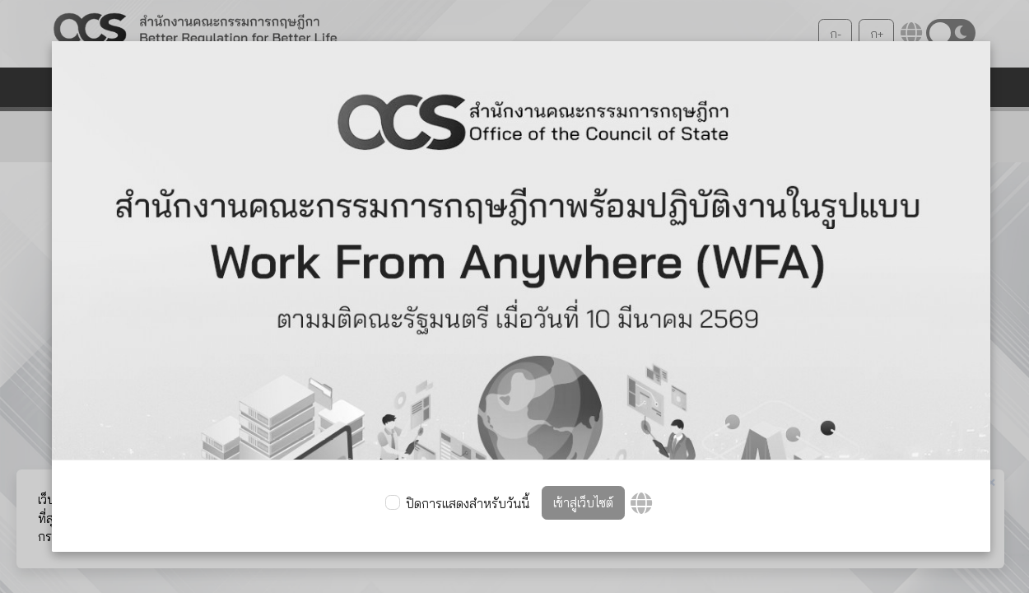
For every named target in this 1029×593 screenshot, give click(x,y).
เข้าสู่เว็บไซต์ (583, 503)
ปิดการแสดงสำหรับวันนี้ (467, 503)
